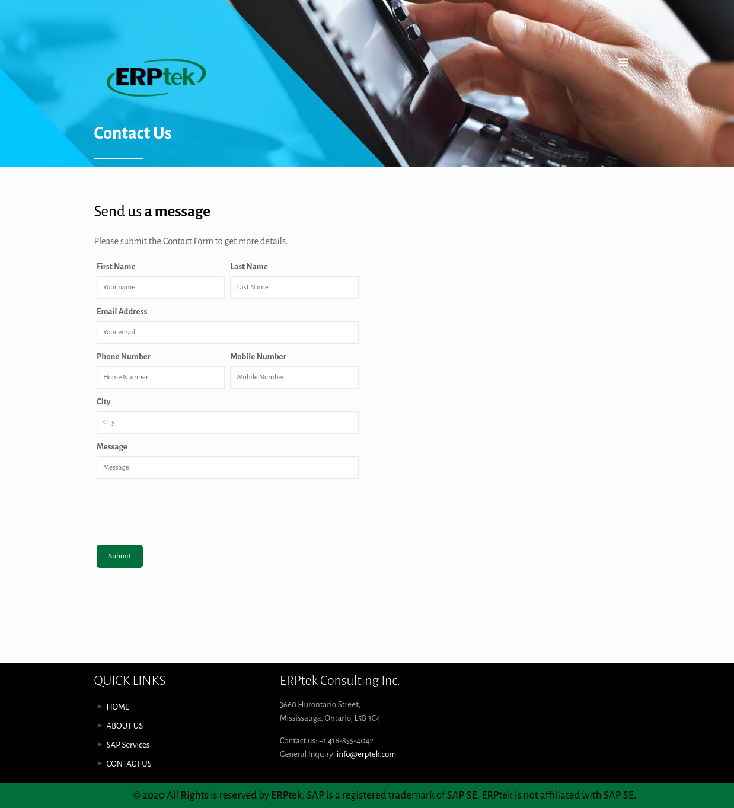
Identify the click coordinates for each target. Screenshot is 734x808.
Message (113, 446)
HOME (117, 706)
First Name (117, 266)
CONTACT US (128, 763)
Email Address (123, 311)
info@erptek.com (367, 754)
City (104, 401)
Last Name (249, 266)
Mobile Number (259, 356)
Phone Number (124, 356)
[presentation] (187, 508)
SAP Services (127, 744)
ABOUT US (124, 725)
